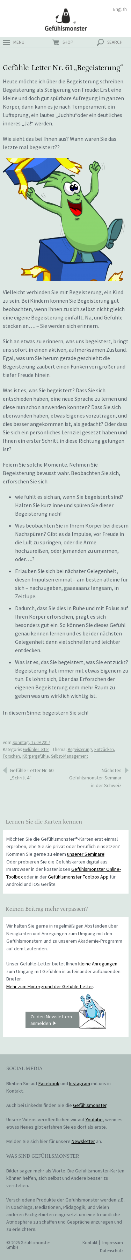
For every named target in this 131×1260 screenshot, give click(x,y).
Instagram (79, 1083)
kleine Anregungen (97, 964)
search (115, 42)
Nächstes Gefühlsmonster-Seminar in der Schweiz (95, 778)
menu (18, 42)
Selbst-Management (69, 756)
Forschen (11, 756)
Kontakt (89, 1243)
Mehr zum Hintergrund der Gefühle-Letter (49, 986)
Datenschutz (111, 1251)
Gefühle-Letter (36, 749)
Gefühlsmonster (65, 19)
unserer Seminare (85, 854)
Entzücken (104, 749)
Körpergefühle (35, 756)
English (120, 9)
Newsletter (83, 1141)
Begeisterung (80, 749)
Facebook (48, 1083)
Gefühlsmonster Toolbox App (78, 877)
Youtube (94, 1119)
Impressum (112, 1243)
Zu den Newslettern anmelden (68, 1020)
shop (68, 42)
